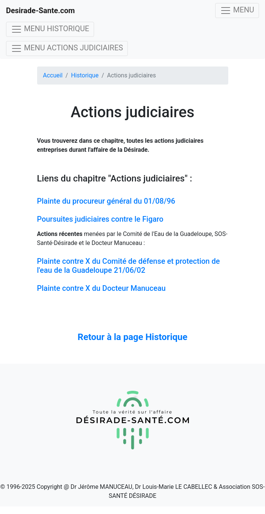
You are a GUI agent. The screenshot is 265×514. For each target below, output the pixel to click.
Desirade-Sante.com (40, 10)
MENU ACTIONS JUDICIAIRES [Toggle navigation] (67, 48)
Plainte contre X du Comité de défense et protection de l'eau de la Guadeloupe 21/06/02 (128, 266)
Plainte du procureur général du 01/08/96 (106, 201)
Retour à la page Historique (132, 337)
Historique (84, 75)
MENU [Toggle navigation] (237, 10)
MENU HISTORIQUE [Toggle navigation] (50, 29)
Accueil (53, 75)
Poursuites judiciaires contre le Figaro (100, 219)
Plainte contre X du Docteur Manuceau (101, 288)
